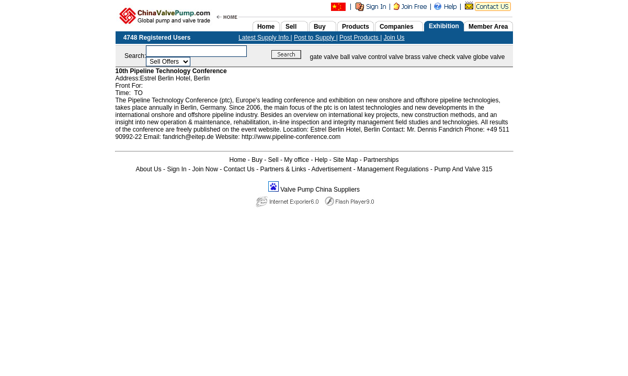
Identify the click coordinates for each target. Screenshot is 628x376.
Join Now (205, 169)
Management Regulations (393, 169)
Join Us (394, 37)
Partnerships (380, 159)
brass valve (421, 57)
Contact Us (239, 169)
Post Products (359, 37)
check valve (455, 57)
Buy (257, 159)
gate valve (324, 57)
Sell (273, 159)
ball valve (353, 57)
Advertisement (332, 169)
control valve (385, 57)
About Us (148, 169)
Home (238, 159)
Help (321, 159)
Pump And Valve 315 (463, 169)
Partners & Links (283, 169)
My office (296, 159)
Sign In (176, 169)
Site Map (345, 159)
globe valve (489, 57)
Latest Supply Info (264, 37)
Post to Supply (315, 37)
